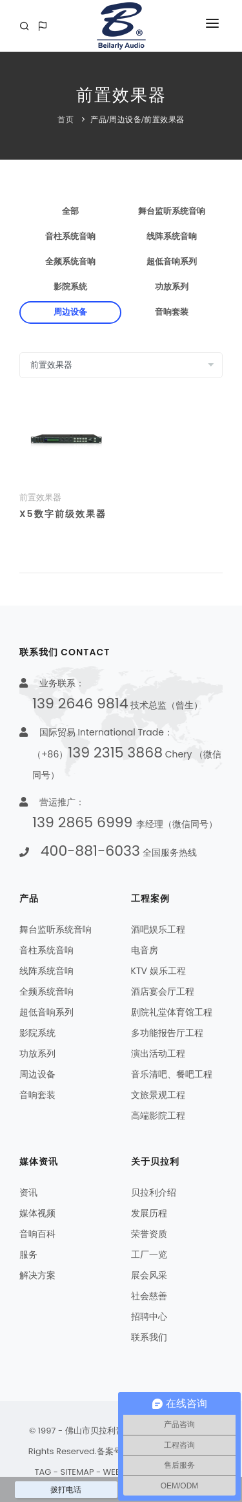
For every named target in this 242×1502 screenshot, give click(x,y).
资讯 (28, 1192)
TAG (42, 1472)
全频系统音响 (70, 262)
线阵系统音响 (171, 236)
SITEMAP (77, 1472)
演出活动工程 (158, 1053)
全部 (70, 211)
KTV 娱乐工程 (158, 970)
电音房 (144, 950)
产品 (98, 119)
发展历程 (149, 1213)
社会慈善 (149, 1295)
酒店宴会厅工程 (162, 991)
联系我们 (149, 1337)
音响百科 (37, 1233)
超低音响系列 (171, 262)
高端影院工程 (158, 1115)
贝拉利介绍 (153, 1192)
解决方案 (37, 1275)
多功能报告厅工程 (167, 1032)
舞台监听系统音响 (171, 211)
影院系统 (70, 287)
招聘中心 (149, 1316)
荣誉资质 (149, 1233)
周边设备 (125, 119)
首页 (65, 119)
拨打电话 (65, 1490)
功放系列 (171, 287)
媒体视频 (37, 1213)
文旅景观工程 (158, 1094)
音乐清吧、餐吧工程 (171, 1074)
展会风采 (149, 1275)
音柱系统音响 (70, 236)
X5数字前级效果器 (62, 513)
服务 (28, 1254)
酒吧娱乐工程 (158, 929)
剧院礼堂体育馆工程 (171, 1012)
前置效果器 (164, 119)
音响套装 (171, 312)
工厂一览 (149, 1254)
